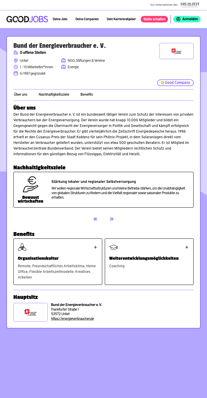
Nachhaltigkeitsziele (54, 95)
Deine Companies (87, 19)
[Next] (111, 219)
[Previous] (95, 219)
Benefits (86, 95)
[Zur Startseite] (27, 19)
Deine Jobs (60, 19)
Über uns (20, 95)
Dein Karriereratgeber (121, 19)
